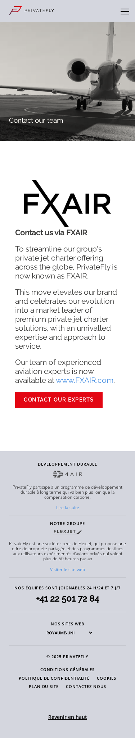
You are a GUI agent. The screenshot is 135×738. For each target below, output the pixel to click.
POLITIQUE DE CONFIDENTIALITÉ (54, 678)
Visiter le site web (67, 569)
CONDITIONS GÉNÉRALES (67, 669)
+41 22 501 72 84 (67, 598)
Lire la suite (67, 507)
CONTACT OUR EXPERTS (59, 400)
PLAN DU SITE (44, 686)
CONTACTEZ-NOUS (86, 686)
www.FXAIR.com (84, 380)
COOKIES (106, 678)
